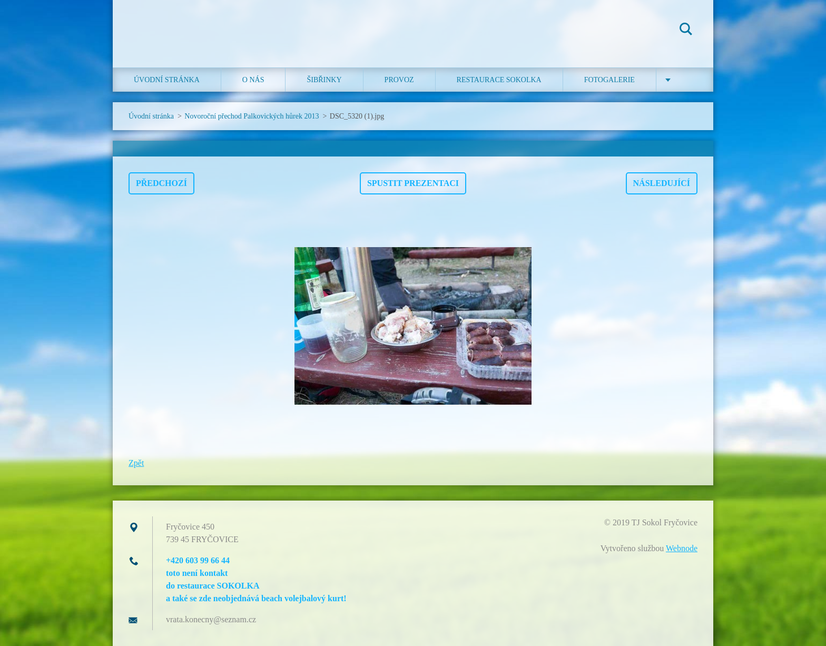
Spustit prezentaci (413, 183)
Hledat (686, 30)
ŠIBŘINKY (324, 80)
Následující (661, 183)
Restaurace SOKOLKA (499, 80)
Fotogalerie (609, 80)
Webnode (681, 548)
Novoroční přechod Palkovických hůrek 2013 (251, 116)
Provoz (399, 80)
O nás (253, 80)
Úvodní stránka (167, 80)
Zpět (136, 462)
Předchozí (161, 183)
